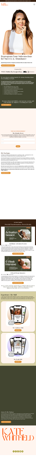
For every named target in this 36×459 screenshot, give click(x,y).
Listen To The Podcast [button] (6, 421)
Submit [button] (18, 146)
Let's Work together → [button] (6, 104)
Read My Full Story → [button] (6, 172)
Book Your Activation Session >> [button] (8, 65)
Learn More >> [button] (18, 330)
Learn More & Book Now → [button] (18, 253)
